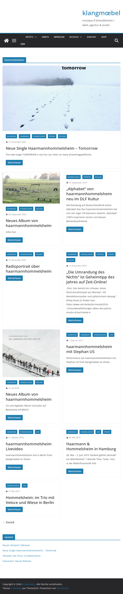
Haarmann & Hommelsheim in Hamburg (91, 446)
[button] (35, 37)
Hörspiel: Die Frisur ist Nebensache (22, 555)
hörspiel (87, 177)
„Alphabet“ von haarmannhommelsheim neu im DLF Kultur (89, 193)
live (111, 335)
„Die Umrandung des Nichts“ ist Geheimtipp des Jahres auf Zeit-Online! (90, 276)
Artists (29, 37)
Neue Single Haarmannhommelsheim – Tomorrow (52, 148)
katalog (74, 37)
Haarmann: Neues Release (17, 561)
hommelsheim (39, 136)
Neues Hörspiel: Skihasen (16, 545)
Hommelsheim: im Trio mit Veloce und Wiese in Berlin (30, 500)
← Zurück (8, 522)
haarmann (24, 136)
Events (45, 37)
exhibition (72, 335)
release (62, 136)
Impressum (59, 37)
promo (52, 136)
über (22, 44)
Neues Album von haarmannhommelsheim (29, 223)
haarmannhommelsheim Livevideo (29, 446)
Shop (104, 37)
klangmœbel (101, 12)
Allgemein (11, 136)
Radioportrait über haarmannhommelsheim (29, 269)
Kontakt (91, 37)
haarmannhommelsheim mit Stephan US (89, 349)
